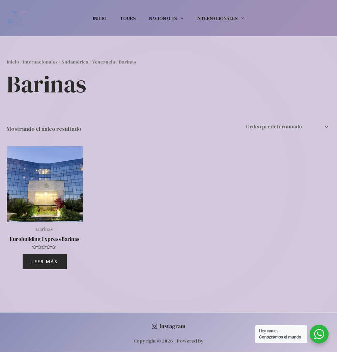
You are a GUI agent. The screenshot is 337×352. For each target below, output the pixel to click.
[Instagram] (168, 327)
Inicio (105, 18)
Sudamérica (76, 61)
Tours (130, 18)
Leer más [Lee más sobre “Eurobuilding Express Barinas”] (44, 261)
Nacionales (164, 18)
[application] (178, 18)
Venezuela (105, 61)
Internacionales (214, 18)
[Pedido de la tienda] (283, 126)
